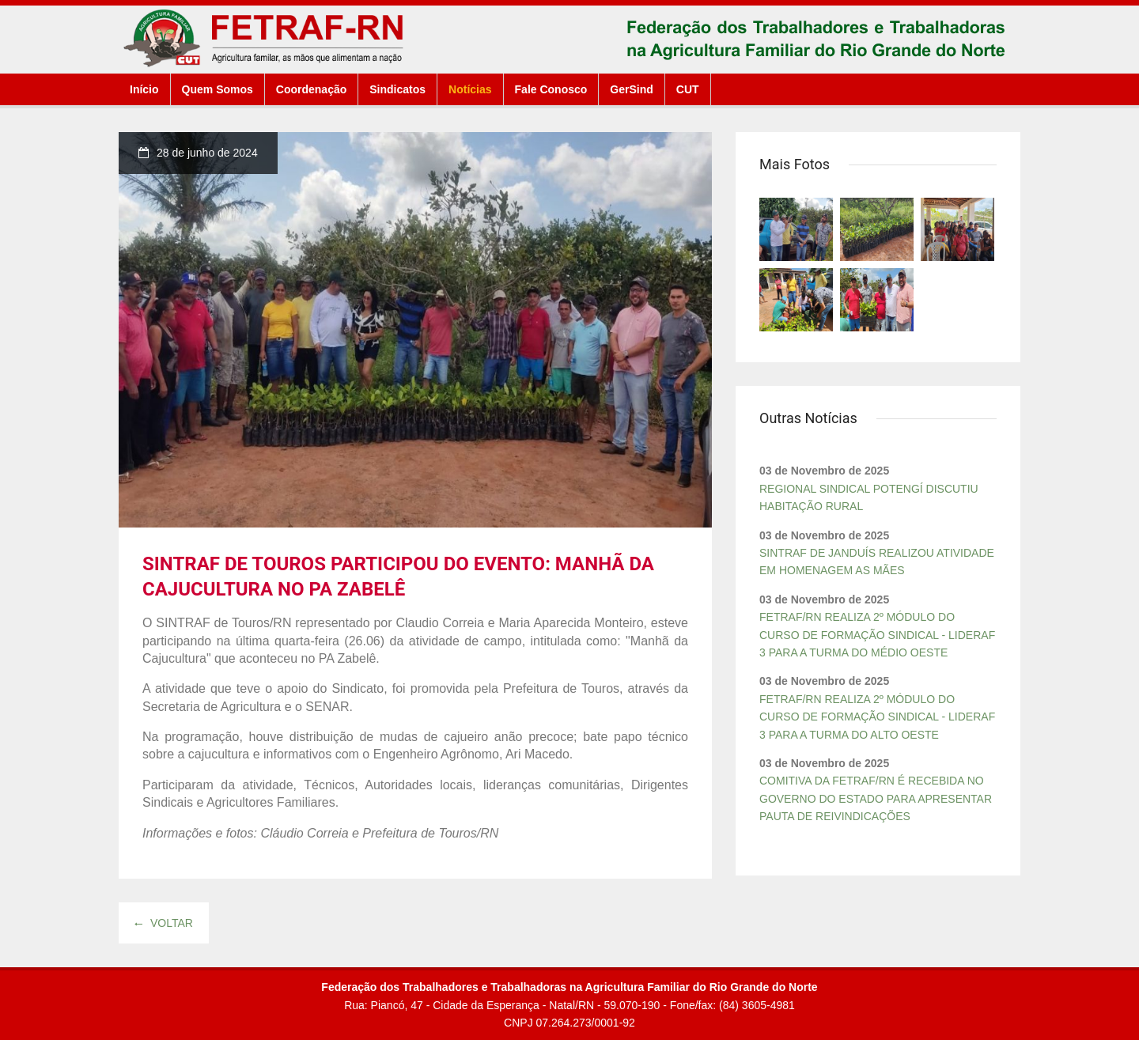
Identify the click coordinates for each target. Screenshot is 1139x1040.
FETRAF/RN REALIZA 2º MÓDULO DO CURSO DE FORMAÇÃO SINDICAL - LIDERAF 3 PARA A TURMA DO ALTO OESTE (877, 717)
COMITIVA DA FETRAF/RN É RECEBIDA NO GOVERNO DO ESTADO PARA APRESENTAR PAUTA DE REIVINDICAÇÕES (875, 798)
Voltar (163, 923)
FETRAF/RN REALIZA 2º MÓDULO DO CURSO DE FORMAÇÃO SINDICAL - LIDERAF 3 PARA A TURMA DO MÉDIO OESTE (877, 635)
